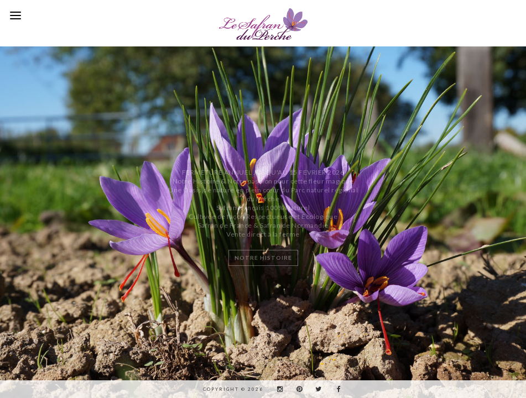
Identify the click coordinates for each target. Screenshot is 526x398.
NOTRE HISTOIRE (263, 257)
